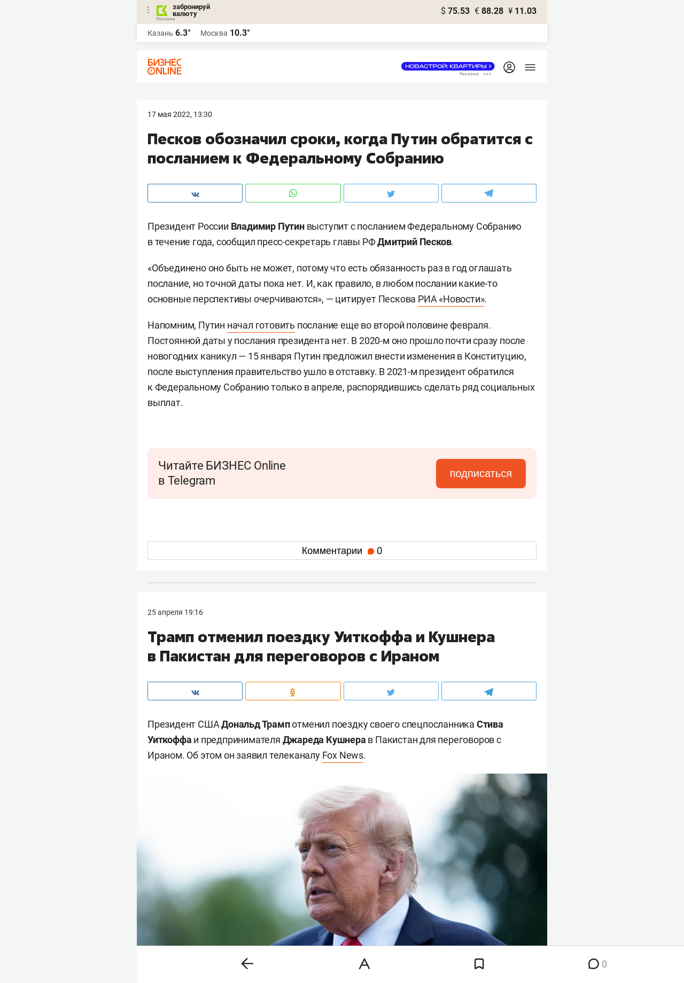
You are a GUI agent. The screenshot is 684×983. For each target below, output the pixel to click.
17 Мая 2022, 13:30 (179, 114)
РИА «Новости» (451, 299)
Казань (160, 33)
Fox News (342, 755)
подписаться (481, 473)
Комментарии (342, 550)
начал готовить (261, 325)
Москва (214, 33)
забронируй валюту (191, 10)
